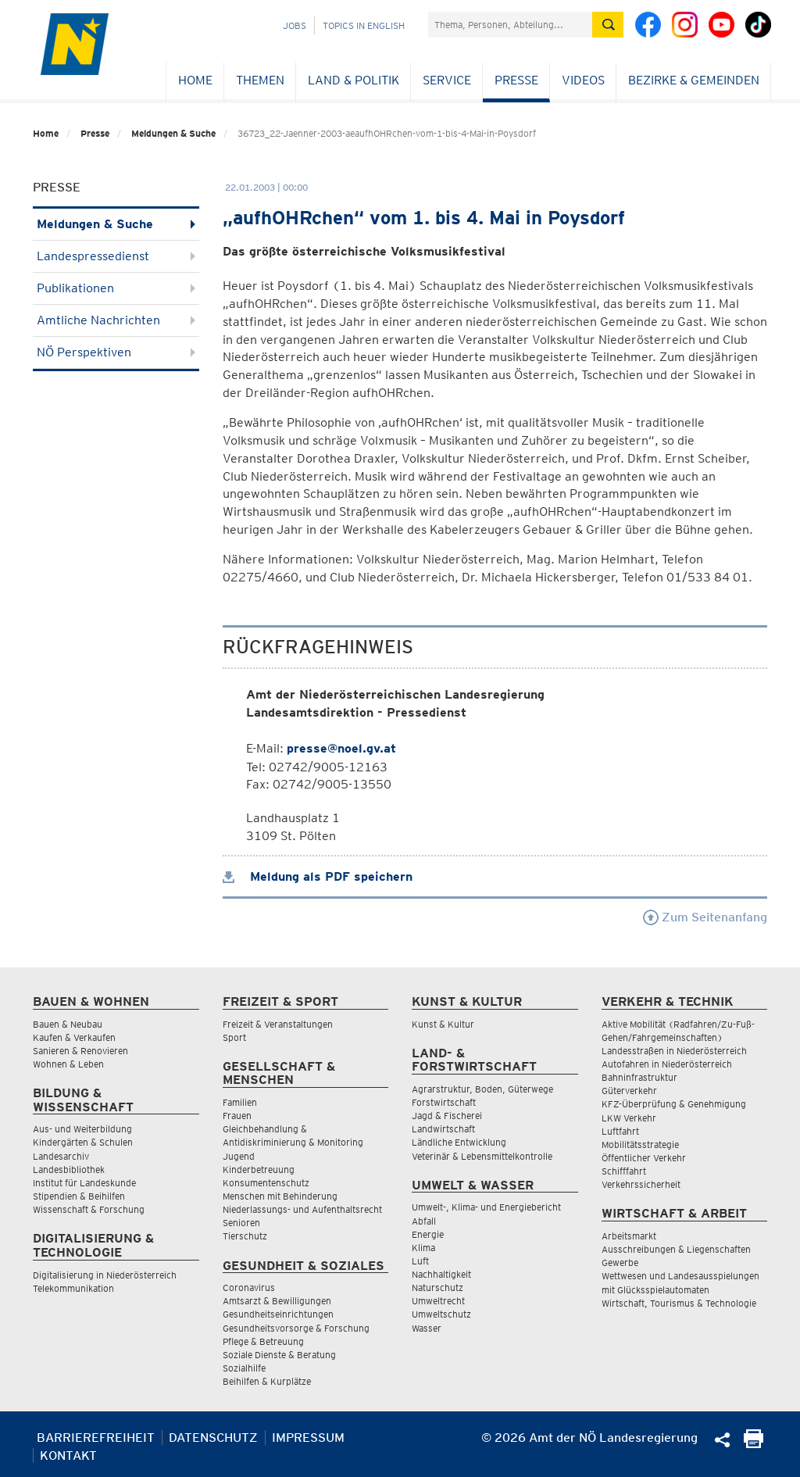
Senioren (241, 1222)
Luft (420, 1261)
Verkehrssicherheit (641, 1184)
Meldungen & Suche (173, 133)
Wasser (426, 1328)
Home (195, 80)
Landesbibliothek (69, 1169)
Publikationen (116, 288)
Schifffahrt (624, 1171)
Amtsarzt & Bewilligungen (277, 1301)
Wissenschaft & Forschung (89, 1209)
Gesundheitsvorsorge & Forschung (296, 1328)
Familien (240, 1102)
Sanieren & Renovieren (80, 1051)
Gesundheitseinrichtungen (278, 1314)
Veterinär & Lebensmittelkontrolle (482, 1156)
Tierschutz (245, 1236)
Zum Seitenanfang (705, 917)
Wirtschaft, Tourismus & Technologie (679, 1303)
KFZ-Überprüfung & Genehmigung (674, 1104)
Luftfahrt (620, 1131)
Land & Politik (353, 80)
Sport (234, 1037)
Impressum (308, 1437)
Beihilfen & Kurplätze (267, 1381)
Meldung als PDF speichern (317, 876)
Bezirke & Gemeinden (693, 80)
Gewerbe (620, 1262)
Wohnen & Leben (68, 1064)
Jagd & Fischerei (447, 1115)
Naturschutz (437, 1287)
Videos (583, 80)
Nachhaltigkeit (441, 1274)
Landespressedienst (116, 256)
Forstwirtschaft (444, 1102)
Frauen (237, 1115)
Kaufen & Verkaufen (74, 1037)
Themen (260, 80)
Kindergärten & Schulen (83, 1142)
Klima (423, 1247)
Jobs (294, 25)
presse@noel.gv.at (341, 748)
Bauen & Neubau (67, 1024)
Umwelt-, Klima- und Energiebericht (486, 1207)
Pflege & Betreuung (263, 1341)
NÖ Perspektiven (116, 352)
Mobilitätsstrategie (640, 1144)
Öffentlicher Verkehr (644, 1158)
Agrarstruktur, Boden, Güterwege (482, 1089)
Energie (428, 1234)
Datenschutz (213, 1437)
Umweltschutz (441, 1314)
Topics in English (364, 25)
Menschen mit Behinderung (280, 1196)
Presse (516, 80)
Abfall (424, 1221)
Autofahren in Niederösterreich (667, 1064)
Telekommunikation (73, 1288)
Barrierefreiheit (96, 1437)
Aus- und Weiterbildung (82, 1129)
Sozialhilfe (244, 1368)
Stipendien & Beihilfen (79, 1196)
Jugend (239, 1156)
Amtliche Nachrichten (116, 320)
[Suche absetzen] (607, 25)
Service (447, 80)
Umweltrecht (438, 1301)
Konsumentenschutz (266, 1183)
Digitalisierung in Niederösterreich (105, 1275)
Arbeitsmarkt (629, 1236)
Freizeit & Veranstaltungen (278, 1024)
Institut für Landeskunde (84, 1183)
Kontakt (68, 1455)
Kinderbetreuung (259, 1169)
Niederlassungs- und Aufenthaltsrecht (302, 1209)
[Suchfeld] (510, 25)
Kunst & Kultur (443, 1024)
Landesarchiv (61, 1156)
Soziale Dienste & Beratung (279, 1355)
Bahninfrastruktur (639, 1077)
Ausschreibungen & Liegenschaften (676, 1249)
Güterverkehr (629, 1090)
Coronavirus (249, 1287)
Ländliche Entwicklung (459, 1142)
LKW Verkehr (629, 1118)
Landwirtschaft (443, 1129)
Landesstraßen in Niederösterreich (674, 1051)
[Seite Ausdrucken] (753, 1443)
